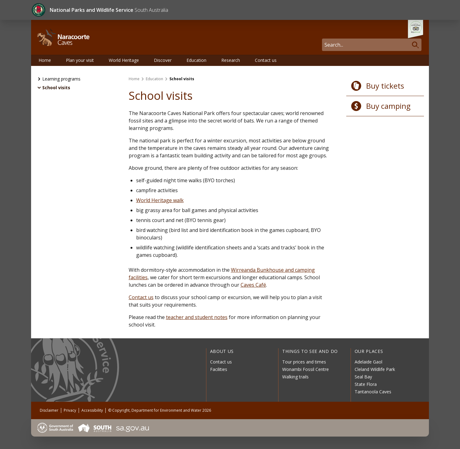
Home (45, 60)
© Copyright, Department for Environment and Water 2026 (159, 410)
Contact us (266, 60)
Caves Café (253, 284)
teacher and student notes (197, 317)
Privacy (70, 410)
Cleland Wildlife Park (375, 369)
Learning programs (61, 79)
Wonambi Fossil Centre (305, 369)
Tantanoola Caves (373, 392)
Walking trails (295, 377)
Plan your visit (80, 60)
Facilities (218, 369)
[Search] (371, 45)
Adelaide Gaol (368, 362)
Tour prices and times (304, 362)
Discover (163, 60)
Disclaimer (49, 410)
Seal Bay (363, 377)
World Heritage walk (160, 200)
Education (196, 60)
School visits (56, 87)
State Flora (366, 384)
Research (230, 60)
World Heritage (124, 60)
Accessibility (92, 410)
